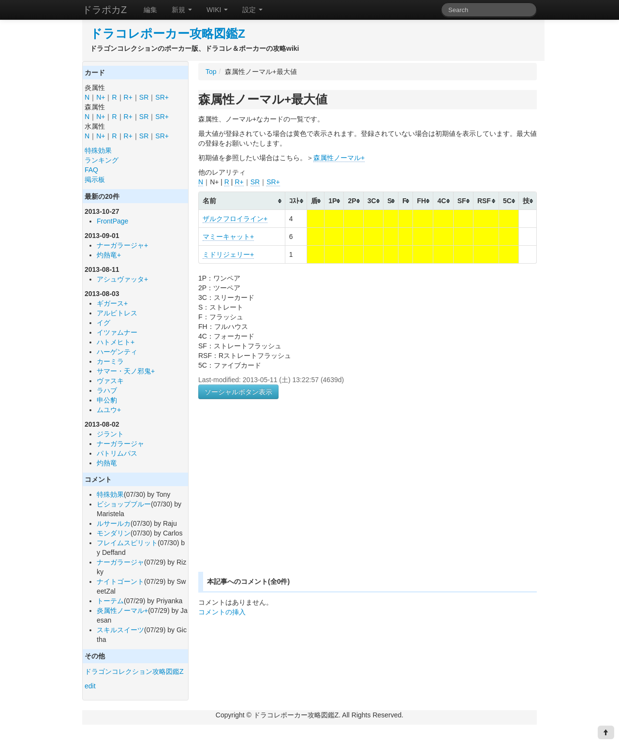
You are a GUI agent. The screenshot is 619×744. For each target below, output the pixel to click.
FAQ (91, 170)
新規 (182, 10)
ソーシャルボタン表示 (238, 392)
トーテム (110, 601)
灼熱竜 (107, 463)
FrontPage (112, 221)
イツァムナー (117, 332)
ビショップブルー (124, 504)
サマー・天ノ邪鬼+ (126, 371)
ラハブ (107, 390)
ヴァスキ (110, 381)
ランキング (101, 160)
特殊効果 (98, 150)
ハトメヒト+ (115, 342)
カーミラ (110, 361)
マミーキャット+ (228, 236)
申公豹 (107, 400)
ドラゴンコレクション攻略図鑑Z (134, 671)
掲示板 (95, 179)
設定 (252, 10)
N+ (100, 97)
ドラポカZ (104, 9)
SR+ (162, 97)
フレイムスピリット (127, 543)
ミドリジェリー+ (228, 254)
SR (143, 97)
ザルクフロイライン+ (235, 219)
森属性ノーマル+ (339, 158)
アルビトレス (117, 313)
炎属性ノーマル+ (122, 610)
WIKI (217, 10)
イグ (103, 323)
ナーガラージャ (120, 443)
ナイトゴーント (120, 581)
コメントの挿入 (222, 612)
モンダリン (114, 533)
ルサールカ (114, 523)
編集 (150, 10)
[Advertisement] (279, 497)
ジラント (110, 434)
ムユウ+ (109, 410)
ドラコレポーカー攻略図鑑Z (167, 33)
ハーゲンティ (117, 352)
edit (90, 686)
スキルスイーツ (120, 630)
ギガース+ (112, 303)
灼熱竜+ (109, 255)
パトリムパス (117, 453)
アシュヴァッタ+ (122, 279)
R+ (128, 97)
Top (211, 71)
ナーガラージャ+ (122, 245)
